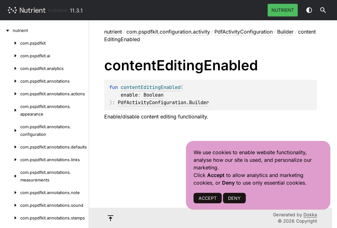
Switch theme (309, 10)
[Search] (323, 10)
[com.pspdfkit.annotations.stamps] (10, 218)
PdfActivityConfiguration (243, 31)
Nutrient (282, 10)
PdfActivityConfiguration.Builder (163, 102)
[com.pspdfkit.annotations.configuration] (10, 130)
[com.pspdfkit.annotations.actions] (10, 93)
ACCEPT (208, 198)
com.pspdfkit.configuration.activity (168, 31)
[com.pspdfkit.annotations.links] (10, 159)
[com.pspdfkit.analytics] (10, 68)
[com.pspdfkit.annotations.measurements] (10, 176)
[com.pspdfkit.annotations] (10, 81)
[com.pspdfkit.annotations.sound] (10, 205)
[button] (323, 10)
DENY (234, 198)
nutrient (57, 10)
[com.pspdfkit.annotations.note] (10, 192)
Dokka (310, 214)
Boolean (153, 95)
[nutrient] (6, 30)
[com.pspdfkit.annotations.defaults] (10, 147)
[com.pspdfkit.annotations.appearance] (10, 110)
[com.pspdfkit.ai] (10, 55)
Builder (285, 31)
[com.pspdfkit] (10, 43)
